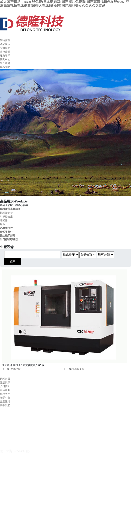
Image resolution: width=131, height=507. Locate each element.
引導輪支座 (6, 216)
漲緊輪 (4, 220)
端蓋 (2, 224)
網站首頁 (5, 40)
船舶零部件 (6, 231)
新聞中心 (5, 59)
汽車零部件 (6, 228)
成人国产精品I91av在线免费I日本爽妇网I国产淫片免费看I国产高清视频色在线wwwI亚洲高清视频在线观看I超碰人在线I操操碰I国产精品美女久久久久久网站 (64, 3)
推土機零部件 (7, 235)
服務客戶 (5, 55)
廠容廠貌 (5, 51)
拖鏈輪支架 (6, 212)
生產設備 (5, 63)
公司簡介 (5, 47)
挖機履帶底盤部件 (10, 209)
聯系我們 (5, 67)
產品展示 (5, 44)
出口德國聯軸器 (9, 239)
